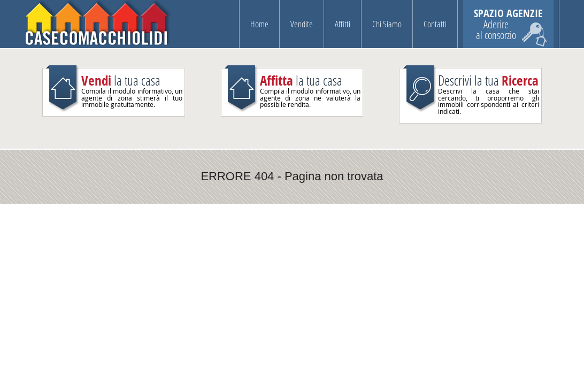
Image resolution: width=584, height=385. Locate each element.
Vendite (301, 24)
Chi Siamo (387, 24)
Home (259, 24)
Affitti (342, 24)
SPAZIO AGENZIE (508, 24)
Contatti (435, 24)
